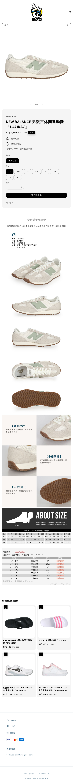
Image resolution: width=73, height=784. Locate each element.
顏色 (8, 155)
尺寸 (8, 166)
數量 (7, 183)
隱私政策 (36, 778)
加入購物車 (36, 195)
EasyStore (45, 773)
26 (10, 171)
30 (18, 177)
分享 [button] (9, 202)
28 (45, 171)
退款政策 (44, 778)
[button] (3, 12)
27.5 (36, 171)
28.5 (54, 171)
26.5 (19, 171)
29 (10, 177)
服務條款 (28, 778)
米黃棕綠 (12, 160)
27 (28, 171)
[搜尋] (67, 25)
